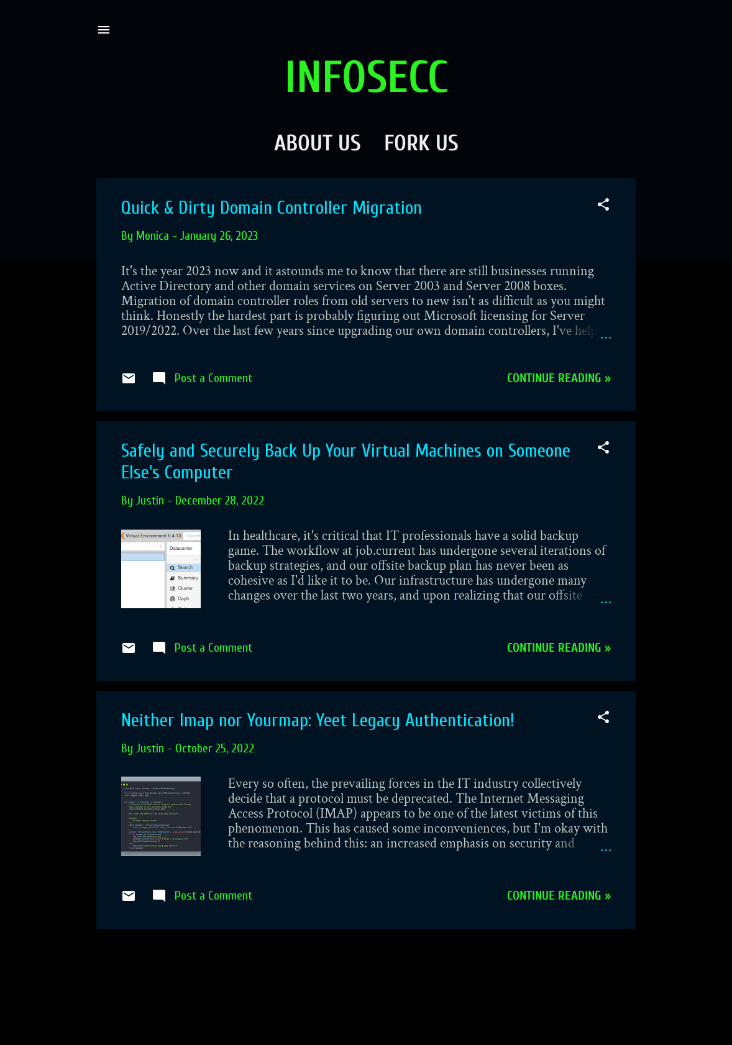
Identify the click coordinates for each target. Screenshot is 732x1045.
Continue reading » (559, 378)
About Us (317, 143)
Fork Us (421, 143)
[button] (603, 206)
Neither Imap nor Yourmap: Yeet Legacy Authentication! (318, 720)
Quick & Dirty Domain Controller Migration (271, 208)
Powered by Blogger (366, 1012)
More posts (366, 962)
